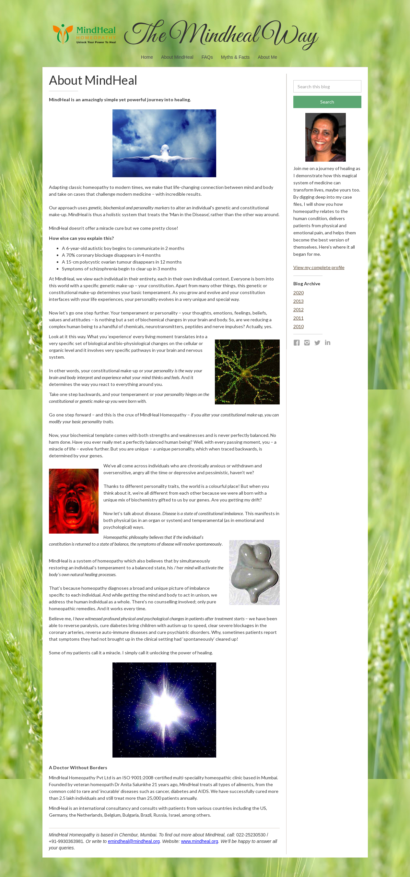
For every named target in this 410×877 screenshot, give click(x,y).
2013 (298, 301)
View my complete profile (319, 267)
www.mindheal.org (199, 841)
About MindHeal (177, 57)
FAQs (207, 57)
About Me (267, 57)
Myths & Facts (235, 57)
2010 (298, 326)
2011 (298, 318)
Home (147, 57)
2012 (298, 309)
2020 (298, 292)
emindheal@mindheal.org (134, 841)
